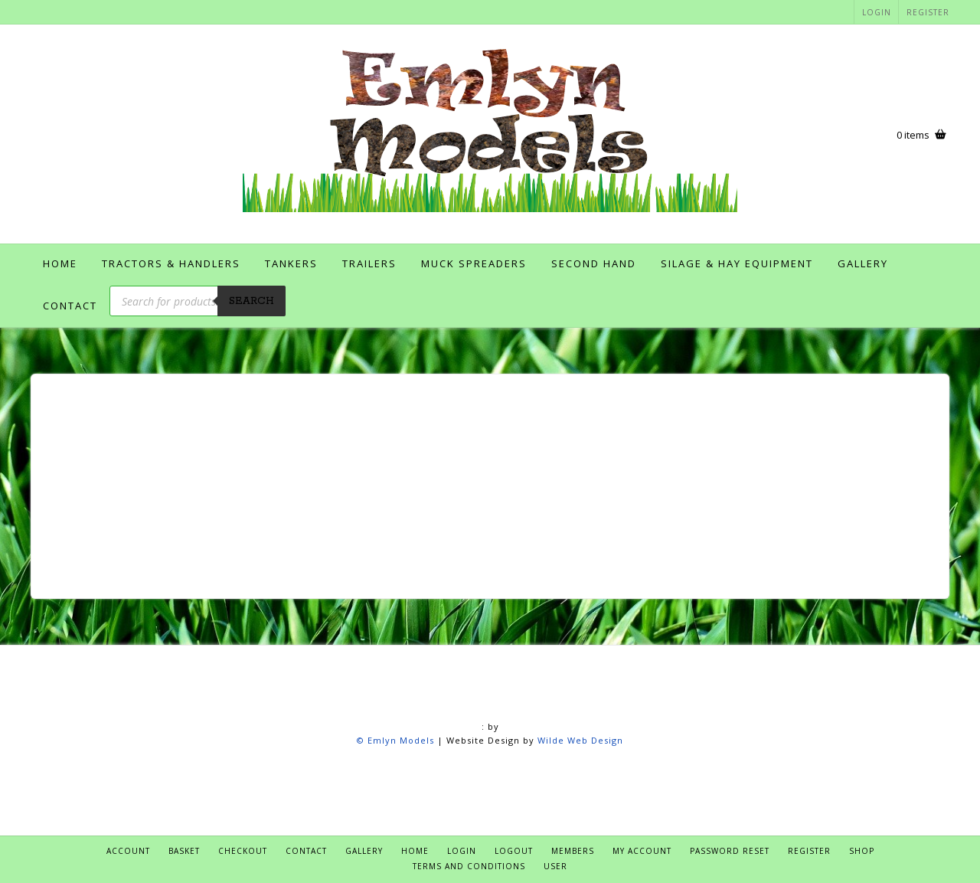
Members (572, 850)
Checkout (242, 850)
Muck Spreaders (474, 263)
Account (128, 850)
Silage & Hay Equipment (737, 263)
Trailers (369, 263)
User (555, 866)
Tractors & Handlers (171, 263)
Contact (70, 305)
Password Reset (729, 850)
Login (876, 12)
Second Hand (593, 263)
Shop (861, 850)
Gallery (863, 263)
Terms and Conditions (469, 866)
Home (60, 263)
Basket (184, 850)
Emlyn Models (401, 740)
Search (251, 301)
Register (927, 12)
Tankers (291, 263)
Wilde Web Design (580, 740)
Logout (514, 850)
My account (641, 850)
